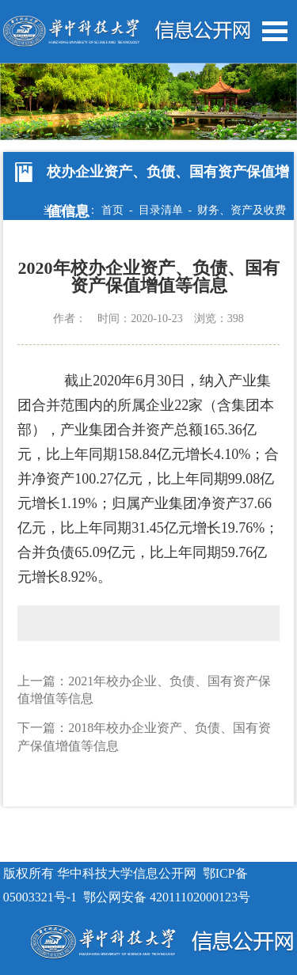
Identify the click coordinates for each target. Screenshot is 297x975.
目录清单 (161, 210)
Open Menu (275, 31)
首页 (112, 210)
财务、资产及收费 (241, 210)
